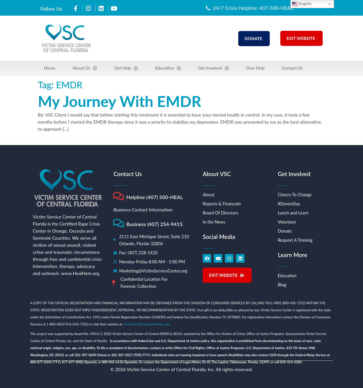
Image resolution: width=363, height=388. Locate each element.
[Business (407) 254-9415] (118, 223)
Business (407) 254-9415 (154, 224)
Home (49, 68)
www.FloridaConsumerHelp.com (146, 324)
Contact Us (292, 68)
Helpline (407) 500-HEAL (154, 197)
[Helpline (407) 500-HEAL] (118, 196)
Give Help (255, 68)
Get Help (126, 68)
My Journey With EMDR (119, 101)
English (302, 4)
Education (168, 68)
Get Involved (213, 68)
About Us (85, 68)
